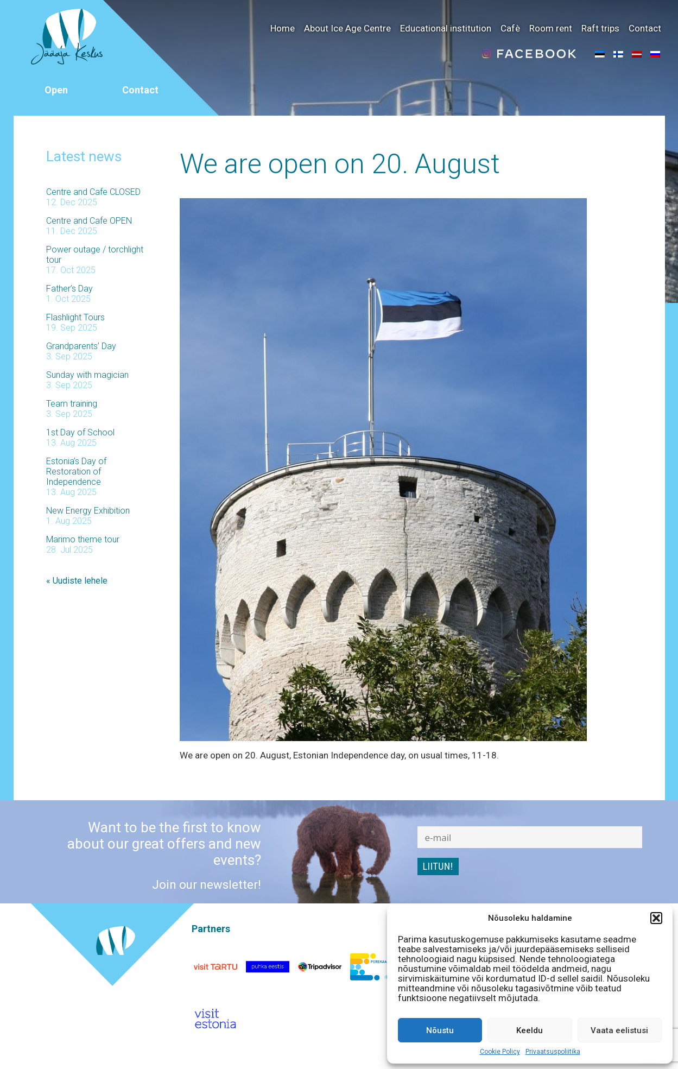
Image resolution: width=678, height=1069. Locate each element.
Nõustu (440, 1030)
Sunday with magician (87, 375)
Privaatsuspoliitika (552, 1051)
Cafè (510, 28)
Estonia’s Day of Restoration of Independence (76, 471)
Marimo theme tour (82, 539)
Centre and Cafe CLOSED (93, 192)
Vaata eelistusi (619, 1030)
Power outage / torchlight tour (94, 254)
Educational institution (445, 28)
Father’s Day (69, 288)
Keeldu (529, 1030)
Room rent (550, 28)
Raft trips (600, 28)
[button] (656, 918)
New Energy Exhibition (88, 510)
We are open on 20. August (340, 164)
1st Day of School (80, 432)
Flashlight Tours (75, 317)
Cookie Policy (500, 1051)
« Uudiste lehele (76, 580)
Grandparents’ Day (81, 346)
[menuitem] (600, 53)
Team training (71, 403)
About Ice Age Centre (347, 28)
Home (282, 28)
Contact (645, 28)
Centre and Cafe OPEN (89, 221)
